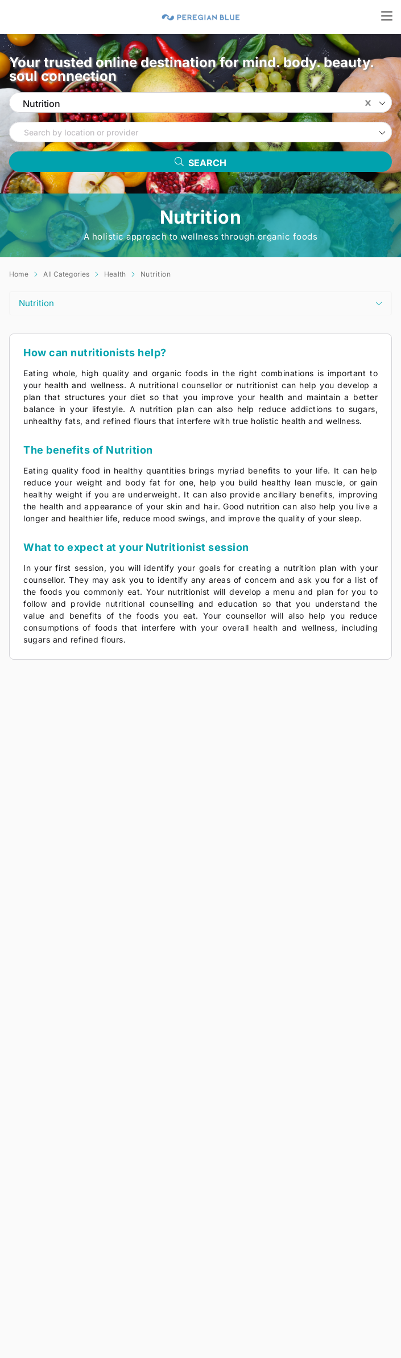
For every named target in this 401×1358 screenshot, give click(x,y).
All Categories (66, 274)
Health (115, 274)
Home (18, 274)
